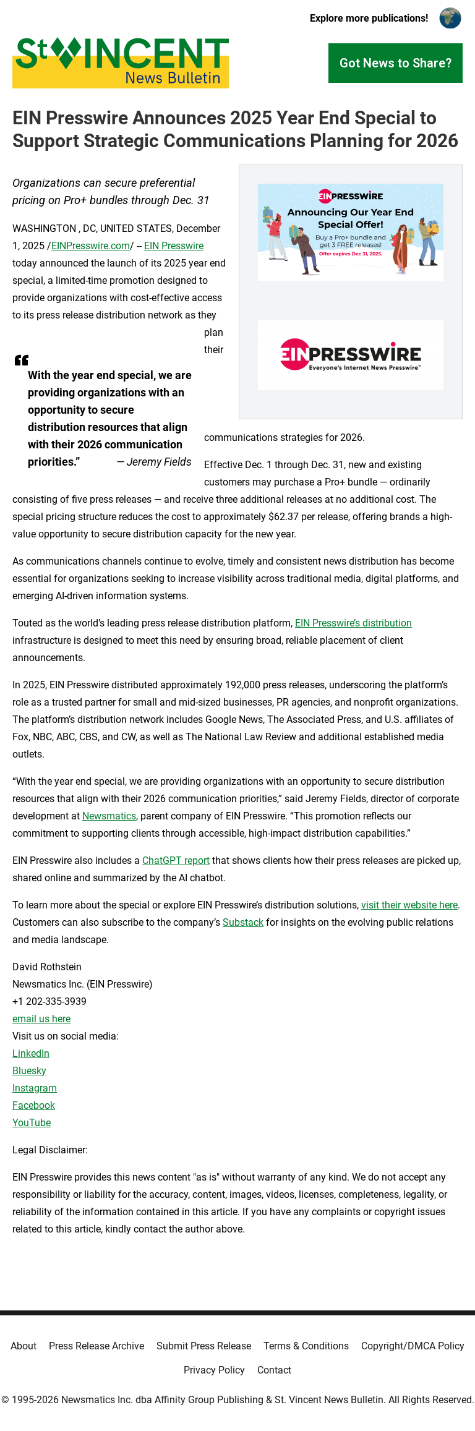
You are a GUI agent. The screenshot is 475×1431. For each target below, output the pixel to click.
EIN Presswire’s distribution (353, 623)
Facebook (33, 1105)
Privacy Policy (214, 1370)
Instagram (34, 1088)
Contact (274, 1370)
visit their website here (409, 905)
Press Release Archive (96, 1346)
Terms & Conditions (306, 1346)
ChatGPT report (176, 860)
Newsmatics (109, 816)
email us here (41, 1019)
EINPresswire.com (90, 246)
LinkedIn (30, 1053)
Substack (243, 922)
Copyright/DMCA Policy (412, 1346)
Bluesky (29, 1071)
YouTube (31, 1123)
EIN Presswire (173, 246)
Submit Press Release (203, 1346)
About (23, 1346)
